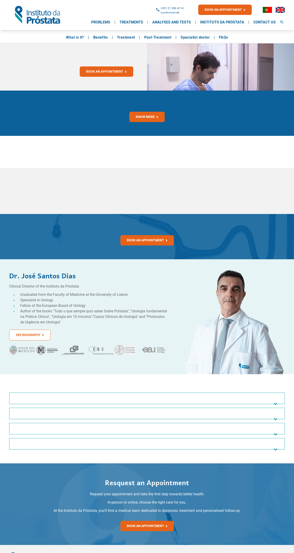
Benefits (100, 37)
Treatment (126, 37)
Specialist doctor (195, 37)
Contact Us (264, 22)
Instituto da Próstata (222, 22)
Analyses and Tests (171, 22)
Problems (100, 22)
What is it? (75, 37)
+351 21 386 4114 (172, 8)
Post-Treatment (158, 37)
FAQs (223, 37)
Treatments (131, 22)
